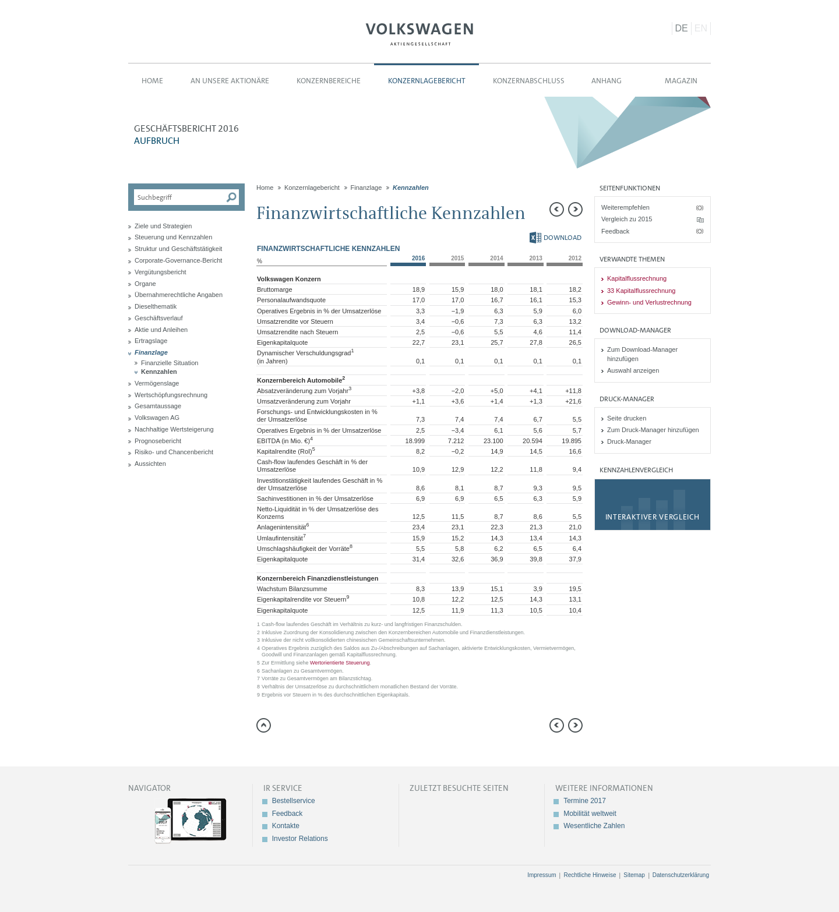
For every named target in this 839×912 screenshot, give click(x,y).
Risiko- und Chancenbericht (174, 451)
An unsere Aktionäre (230, 81)
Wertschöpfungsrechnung (171, 394)
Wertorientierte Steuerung (340, 663)
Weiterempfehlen (625, 207)
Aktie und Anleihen (161, 329)
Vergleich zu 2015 (626, 218)
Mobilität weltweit (589, 814)
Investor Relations (300, 839)
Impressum (541, 875)
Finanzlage (151, 352)
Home (152, 81)
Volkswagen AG (419, 33)
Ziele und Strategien (163, 225)
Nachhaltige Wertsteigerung (174, 429)
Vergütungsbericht (160, 271)
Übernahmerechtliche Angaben (179, 294)
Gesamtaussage (158, 405)
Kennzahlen (159, 371)
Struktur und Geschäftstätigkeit (178, 248)
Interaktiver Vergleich (652, 517)
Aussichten (150, 463)
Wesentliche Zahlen (594, 826)
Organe (145, 283)
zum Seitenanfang (263, 725)
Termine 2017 (584, 801)
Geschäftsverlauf (159, 317)
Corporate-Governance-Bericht (178, 260)
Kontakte (285, 826)
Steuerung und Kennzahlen (173, 237)
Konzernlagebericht (427, 81)
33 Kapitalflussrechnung (641, 290)
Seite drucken (626, 418)
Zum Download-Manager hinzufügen (642, 354)
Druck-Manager (629, 441)
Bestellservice (293, 801)
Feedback (615, 231)
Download (555, 237)
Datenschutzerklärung (681, 875)
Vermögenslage (157, 383)
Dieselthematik (156, 306)
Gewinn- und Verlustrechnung (649, 302)
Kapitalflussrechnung (637, 278)
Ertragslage (151, 340)
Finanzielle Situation (169, 362)
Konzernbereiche (329, 81)
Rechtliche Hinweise (589, 875)
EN (701, 28)
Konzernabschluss (529, 81)
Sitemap (634, 875)
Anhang (606, 81)
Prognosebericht (158, 440)
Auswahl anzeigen (633, 370)
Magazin (681, 81)
